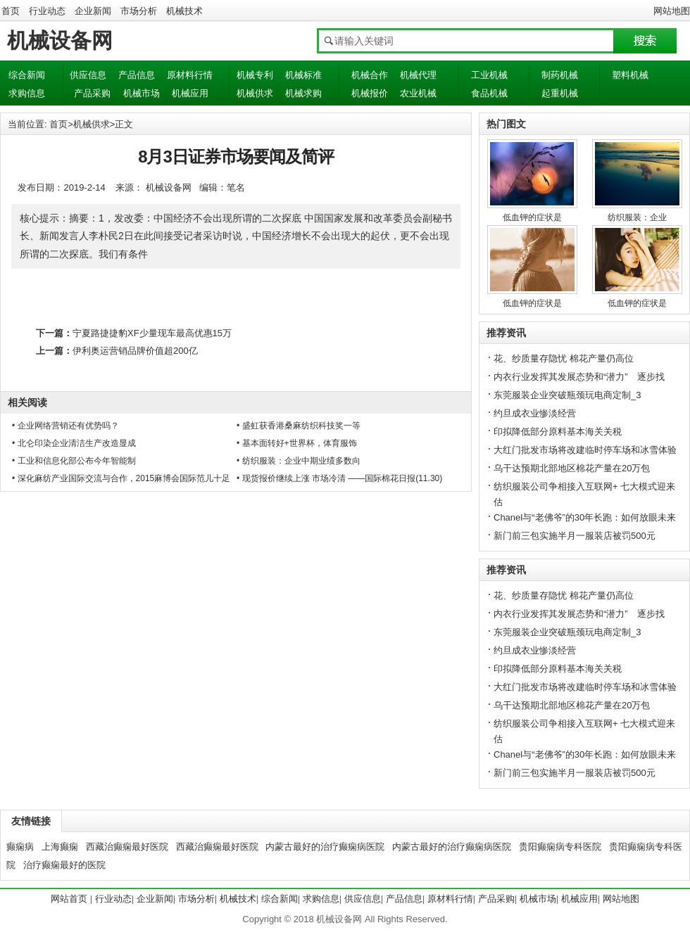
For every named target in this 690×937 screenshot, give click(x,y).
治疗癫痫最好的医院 (64, 865)
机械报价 (369, 93)
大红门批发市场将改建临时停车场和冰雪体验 (585, 450)
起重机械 (559, 93)
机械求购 (303, 93)
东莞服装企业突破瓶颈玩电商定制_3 (567, 395)
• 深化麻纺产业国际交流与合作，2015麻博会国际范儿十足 (121, 478)
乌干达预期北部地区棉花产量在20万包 (572, 468)
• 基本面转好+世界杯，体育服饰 (297, 443)
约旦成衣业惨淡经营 (535, 413)
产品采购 (92, 93)
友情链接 (31, 821)
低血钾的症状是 (532, 217)
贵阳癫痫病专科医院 (560, 846)
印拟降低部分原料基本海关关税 (558, 431)
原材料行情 (190, 75)
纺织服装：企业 (637, 217)
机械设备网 (60, 40)
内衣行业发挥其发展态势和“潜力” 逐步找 (579, 376)
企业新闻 (93, 11)
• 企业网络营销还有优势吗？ (65, 426)
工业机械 (489, 75)
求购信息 (26, 93)
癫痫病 (20, 846)
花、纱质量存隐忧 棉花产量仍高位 (564, 358)
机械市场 (141, 93)
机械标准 (303, 75)
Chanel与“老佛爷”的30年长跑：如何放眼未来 (585, 517)
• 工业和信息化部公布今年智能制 (74, 461)
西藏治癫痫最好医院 (127, 846)
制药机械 (559, 75)
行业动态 (47, 11)
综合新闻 (26, 75)
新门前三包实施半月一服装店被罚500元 (575, 535)
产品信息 (136, 75)
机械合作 (369, 75)
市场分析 (138, 11)
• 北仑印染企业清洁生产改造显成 (74, 443)
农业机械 (418, 93)
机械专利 (255, 75)
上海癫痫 (60, 846)
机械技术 (184, 11)
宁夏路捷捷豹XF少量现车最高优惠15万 (152, 333)
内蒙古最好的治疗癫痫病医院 (324, 846)
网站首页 (69, 898)
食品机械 (489, 93)
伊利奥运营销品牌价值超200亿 (135, 350)
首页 (10, 11)
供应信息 (88, 75)
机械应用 (190, 93)
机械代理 (418, 75)
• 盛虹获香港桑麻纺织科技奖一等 (298, 426)
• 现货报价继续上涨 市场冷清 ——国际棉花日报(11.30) (339, 478)
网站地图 (671, 11)
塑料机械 (630, 75)
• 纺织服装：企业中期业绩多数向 (298, 461)
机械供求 (255, 93)
